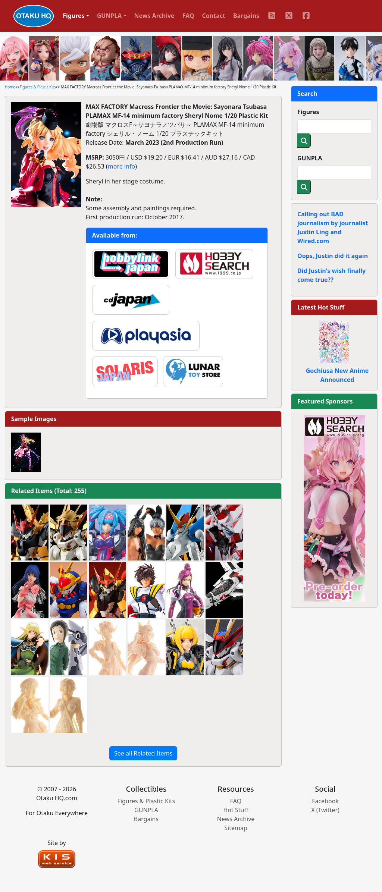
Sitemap (235, 828)
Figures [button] (74, 16)
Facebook (325, 801)
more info (121, 166)
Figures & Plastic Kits (38, 86)
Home (10, 86)
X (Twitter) (325, 810)
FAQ (188, 16)
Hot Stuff (235, 810)
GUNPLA (309, 158)
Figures (308, 112)
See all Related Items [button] (143, 753)
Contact (213, 16)
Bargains (246, 16)
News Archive (154, 16)
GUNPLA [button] (109, 16)
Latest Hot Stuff (320, 307)
